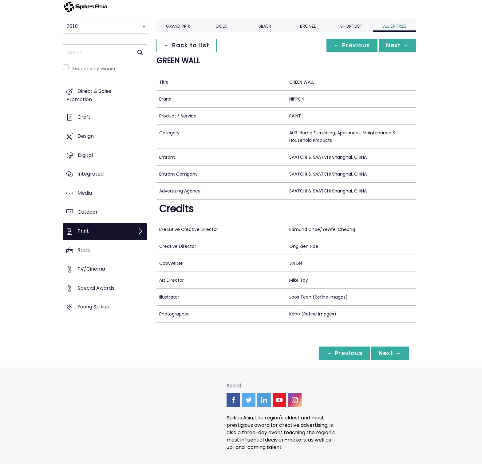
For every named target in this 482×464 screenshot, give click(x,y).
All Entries (394, 26)
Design (85, 136)
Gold (221, 26)
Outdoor (87, 212)
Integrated (90, 174)
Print (83, 231)
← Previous (352, 45)
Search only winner (94, 68)
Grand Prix (178, 26)
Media (84, 192)
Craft (83, 117)
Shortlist (351, 26)
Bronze (308, 26)
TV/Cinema (91, 268)
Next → (397, 45)
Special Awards (95, 287)
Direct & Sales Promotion (88, 95)
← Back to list (186, 45)
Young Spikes (93, 307)
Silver (265, 26)
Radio (84, 250)
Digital (85, 155)
